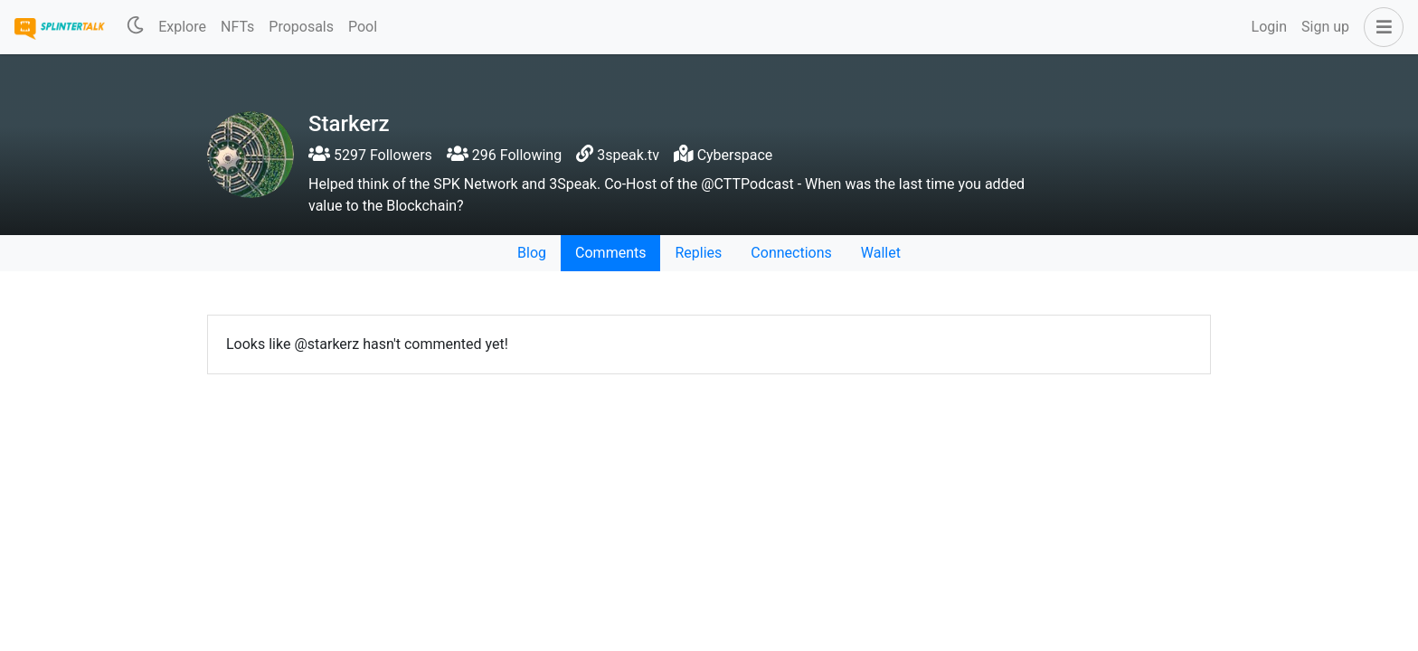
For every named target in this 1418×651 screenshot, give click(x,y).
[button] (1380, 27)
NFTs (237, 26)
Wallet (881, 252)
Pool (362, 26)
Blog (531, 252)
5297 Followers (370, 155)
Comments (610, 252)
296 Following (504, 155)
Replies (698, 252)
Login (1269, 26)
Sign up (1325, 26)
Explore (182, 26)
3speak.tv (628, 155)
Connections (791, 252)
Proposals (301, 26)
